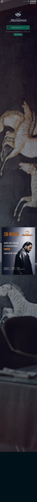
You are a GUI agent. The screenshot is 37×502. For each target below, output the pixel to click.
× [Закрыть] (35, 227)
